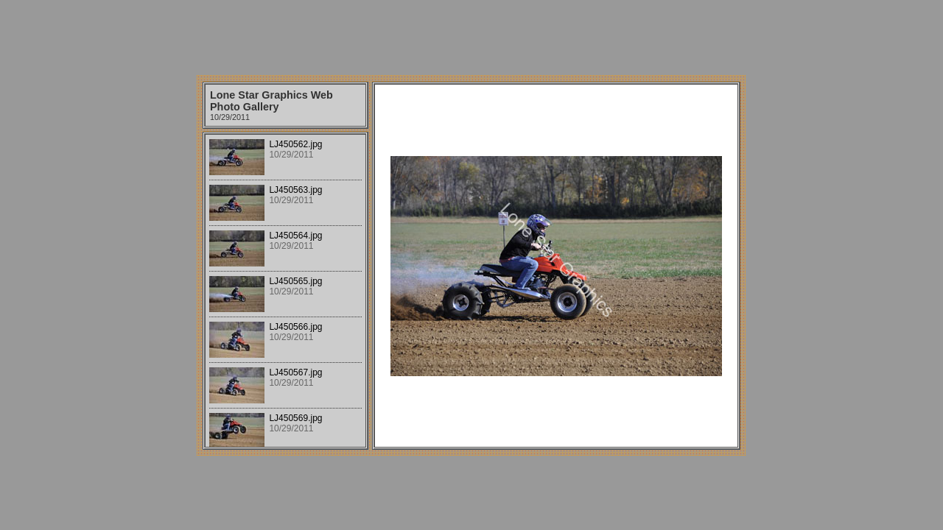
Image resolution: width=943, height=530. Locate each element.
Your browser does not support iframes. (285, 291)
